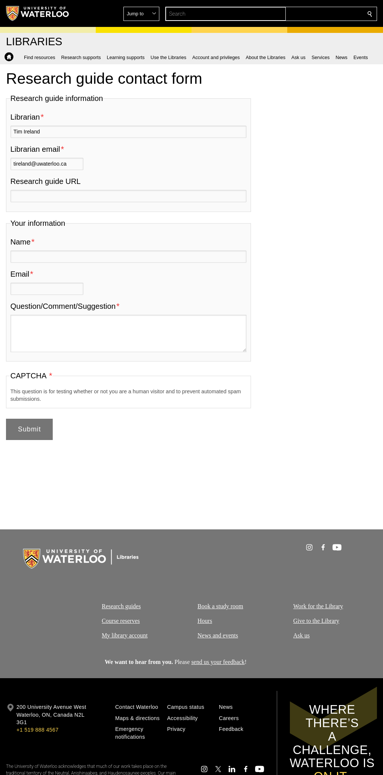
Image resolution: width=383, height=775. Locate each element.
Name (20, 242)
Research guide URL (45, 181)
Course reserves (121, 621)
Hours (204, 621)
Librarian (25, 117)
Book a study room (220, 606)
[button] (315, 14)
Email (20, 274)
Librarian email (35, 149)
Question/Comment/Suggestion (63, 306)
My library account (125, 635)
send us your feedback (218, 662)
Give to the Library (316, 621)
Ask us (301, 635)
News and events (217, 635)
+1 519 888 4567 (37, 730)
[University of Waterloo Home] (38, 13)
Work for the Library (318, 606)
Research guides (121, 606)
